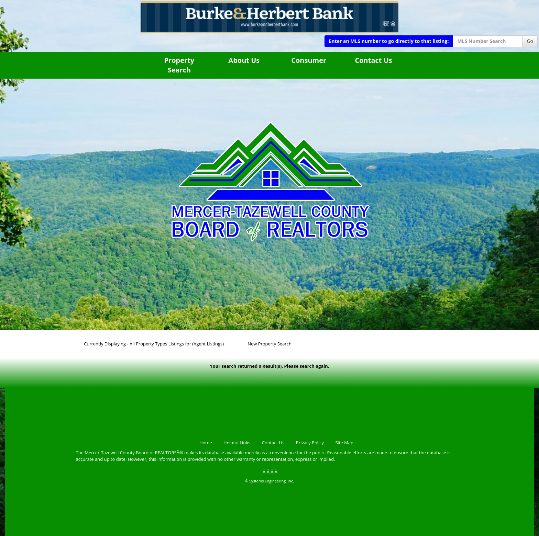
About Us (244, 60)
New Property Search (270, 344)
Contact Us (373, 60)
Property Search (179, 65)
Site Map (344, 443)
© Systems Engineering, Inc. (269, 480)
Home (205, 443)
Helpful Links (236, 443)
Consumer (308, 60)
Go (530, 41)
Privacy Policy (310, 443)
